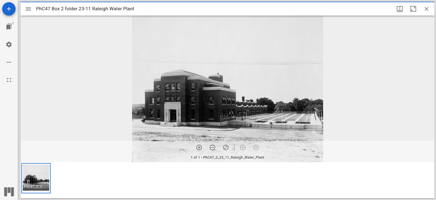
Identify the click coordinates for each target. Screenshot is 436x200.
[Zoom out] (212, 147)
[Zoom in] (199, 147)
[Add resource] (9, 9)
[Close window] (426, 9)
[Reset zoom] (225, 147)
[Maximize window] (413, 9)
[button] (36, 178)
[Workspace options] (9, 62)
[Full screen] (9, 80)
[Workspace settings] (9, 44)
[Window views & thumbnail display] (400, 9)
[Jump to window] (9, 26)
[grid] (227, 180)
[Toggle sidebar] (28, 9)
